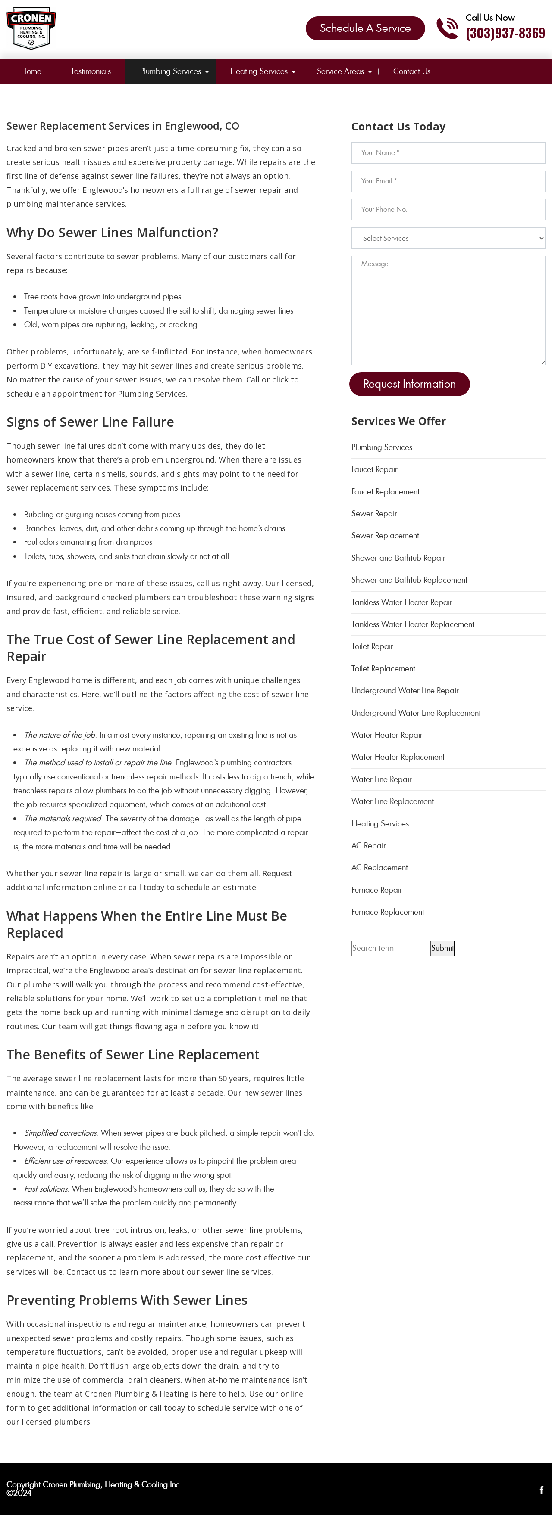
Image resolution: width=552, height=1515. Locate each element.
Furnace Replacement (387, 912)
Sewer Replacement (385, 535)
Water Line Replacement (392, 801)
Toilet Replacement (383, 669)
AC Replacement (379, 867)
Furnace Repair (376, 890)
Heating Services (259, 71)
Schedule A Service (365, 28)
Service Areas (340, 71)
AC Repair (368, 846)
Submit (442, 948)
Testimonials (91, 71)
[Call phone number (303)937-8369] (491, 28)
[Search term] (389, 948)
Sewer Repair (374, 513)
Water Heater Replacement (398, 757)
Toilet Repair (372, 646)
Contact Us (411, 71)
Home (31, 71)
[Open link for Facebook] (542, 1489)
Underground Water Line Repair (405, 690)
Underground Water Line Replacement (416, 713)
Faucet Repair (374, 469)
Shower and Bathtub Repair (398, 558)
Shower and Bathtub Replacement (409, 580)
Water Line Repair (381, 779)
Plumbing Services (170, 71)
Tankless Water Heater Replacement (412, 624)
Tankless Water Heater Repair (401, 602)
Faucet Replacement (385, 492)
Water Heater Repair (387, 735)
